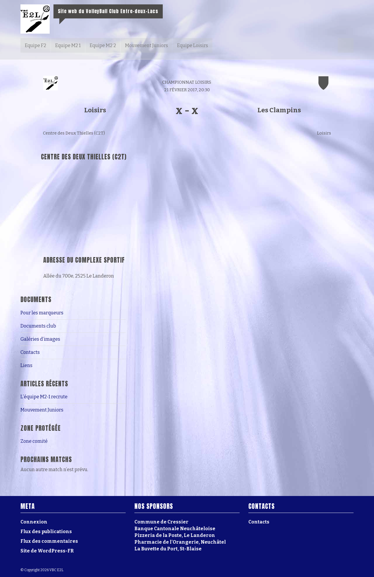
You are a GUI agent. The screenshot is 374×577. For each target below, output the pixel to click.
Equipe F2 (35, 45)
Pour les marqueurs (41, 313)
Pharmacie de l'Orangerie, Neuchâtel (180, 542)
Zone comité (34, 441)
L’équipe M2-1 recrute (43, 396)
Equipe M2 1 (68, 45)
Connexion (33, 522)
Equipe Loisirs (192, 45)
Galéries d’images (40, 339)
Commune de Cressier (161, 522)
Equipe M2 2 (103, 45)
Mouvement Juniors (146, 45)
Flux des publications (46, 531)
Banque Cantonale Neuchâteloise (174, 528)
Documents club (38, 326)
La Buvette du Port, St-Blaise (168, 549)
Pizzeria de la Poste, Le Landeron (174, 535)
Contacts (30, 352)
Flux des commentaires (49, 541)
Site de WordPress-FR (47, 551)
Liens (26, 365)
